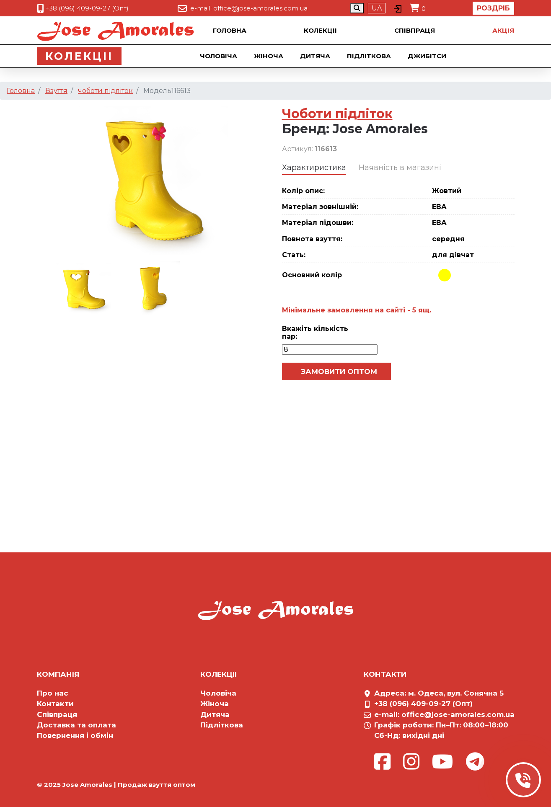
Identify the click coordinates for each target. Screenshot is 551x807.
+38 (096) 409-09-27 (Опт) (87, 8)
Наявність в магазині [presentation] (400, 167)
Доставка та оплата (76, 725)
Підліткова (369, 56)
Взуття (56, 91)
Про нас (52, 693)
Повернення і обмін (75, 735)
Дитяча (315, 56)
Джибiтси (427, 56)
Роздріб (493, 8)
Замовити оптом (338, 371)
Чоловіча (218, 56)
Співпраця (414, 30)
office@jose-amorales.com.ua (260, 8)
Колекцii (320, 30)
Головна (229, 30)
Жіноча (268, 56)
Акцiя (503, 30)
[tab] (314, 168)
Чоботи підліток (337, 113)
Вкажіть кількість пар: (315, 332)
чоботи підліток (105, 91)
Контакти (55, 703)
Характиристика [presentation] (314, 167)
